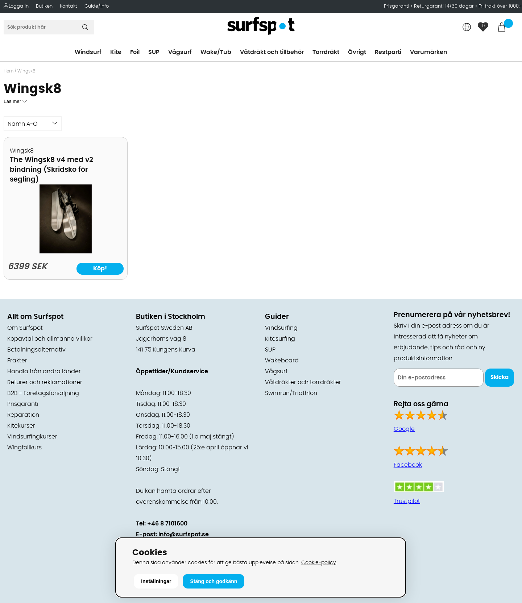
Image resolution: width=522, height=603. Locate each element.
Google (404, 429)
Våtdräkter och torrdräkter (303, 382)
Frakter (17, 360)
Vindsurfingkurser (32, 437)
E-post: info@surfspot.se (172, 534)
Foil (135, 52)
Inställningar (156, 581)
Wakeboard (282, 360)
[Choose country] (467, 28)
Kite (115, 52)
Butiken (44, 6)
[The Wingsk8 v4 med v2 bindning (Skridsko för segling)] (65, 251)
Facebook (408, 465)
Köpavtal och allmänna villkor (49, 339)
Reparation (23, 415)
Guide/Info (96, 6)
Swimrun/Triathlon (291, 393)
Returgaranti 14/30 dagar (444, 6)
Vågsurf (180, 52)
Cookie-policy (318, 562)
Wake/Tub (215, 52)
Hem (8, 71)
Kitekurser (21, 426)
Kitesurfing (280, 339)
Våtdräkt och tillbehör (272, 52)
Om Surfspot (25, 328)
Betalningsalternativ (36, 350)
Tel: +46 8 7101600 (161, 524)
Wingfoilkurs (24, 447)
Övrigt (357, 52)
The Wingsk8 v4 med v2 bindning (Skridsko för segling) (51, 170)
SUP (154, 52)
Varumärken (428, 52)
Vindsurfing (281, 328)
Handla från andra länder (44, 371)
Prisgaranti (397, 6)
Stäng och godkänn (213, 581)
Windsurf (88, 52)
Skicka (499, 377)
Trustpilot (407, 501)
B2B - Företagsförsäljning (43, 393)
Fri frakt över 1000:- (500, 6)
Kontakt (68, 6)
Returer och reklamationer (44, 382)
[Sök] (49, 27)
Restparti (388, 52)
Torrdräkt (325, 52)
